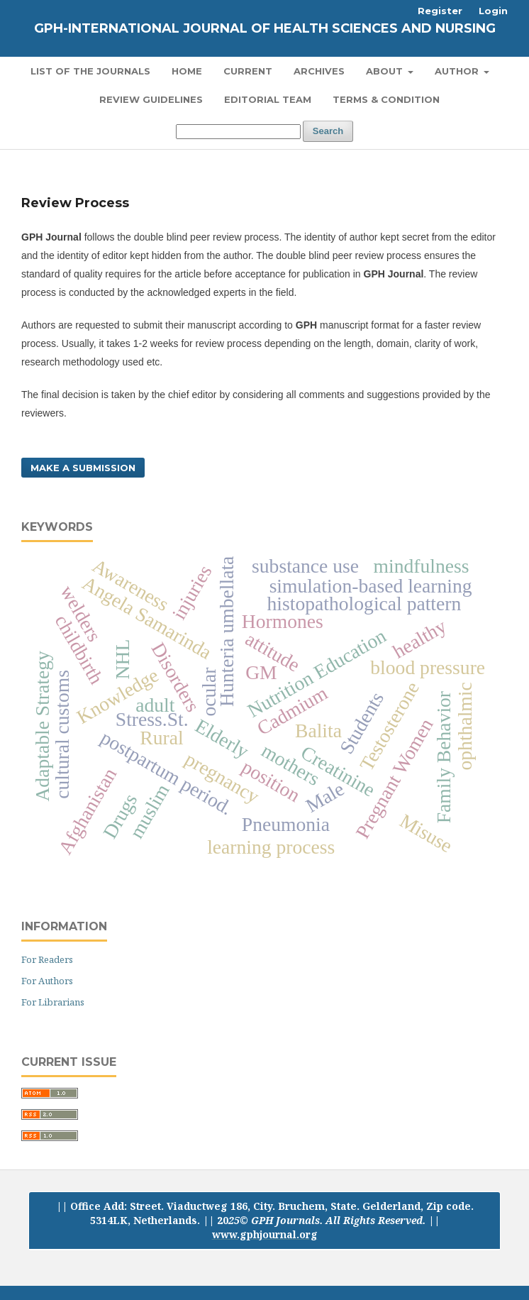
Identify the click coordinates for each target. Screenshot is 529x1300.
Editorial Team (267, 99)
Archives (319, 71)
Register (440, 10)
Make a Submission (82, 467)
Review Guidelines (151, 99)
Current (247, 71)
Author (458, 71)
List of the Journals (90, 71)
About (386, 71)
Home (187, 71)
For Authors (47, 980)
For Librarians (52, 1002)
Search (328, 131)
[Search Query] (238, 131)
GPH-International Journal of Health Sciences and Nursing (265, 28)
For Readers (47, 959)
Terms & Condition (386, 99)
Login (493, 10)
